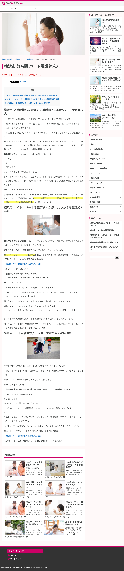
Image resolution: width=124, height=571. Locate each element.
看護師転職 (94, 178)
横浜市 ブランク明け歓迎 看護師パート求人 (74, 504)
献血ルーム (94, 212)
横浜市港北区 (95, 197)
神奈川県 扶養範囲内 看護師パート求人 (34, 484)
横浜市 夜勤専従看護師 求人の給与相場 (104, 248)
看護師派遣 (94, 154)
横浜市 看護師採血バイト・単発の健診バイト (111, 80)
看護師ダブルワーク (97, 159)
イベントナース (96, 183)
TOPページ (14, 8)
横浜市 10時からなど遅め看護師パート (34, 524)
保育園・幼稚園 (96, 163)
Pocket (23, 81)
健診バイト (94, 144)
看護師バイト (95, 207)
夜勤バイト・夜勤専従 (98, 168)
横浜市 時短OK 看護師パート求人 (73, 523)
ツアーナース (95, 173)
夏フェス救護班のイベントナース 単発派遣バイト (111, 41)
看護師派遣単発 (96, 139)
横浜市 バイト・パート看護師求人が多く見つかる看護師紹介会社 (32, 99)
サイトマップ (38, 8)
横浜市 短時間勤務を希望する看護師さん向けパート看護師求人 (31, 95)
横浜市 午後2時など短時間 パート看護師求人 (74, 464)
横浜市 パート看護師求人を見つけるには (23, 264)
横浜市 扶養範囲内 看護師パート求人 (34, 463)
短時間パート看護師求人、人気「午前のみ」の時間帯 (27, 103)
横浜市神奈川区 (95, 202)
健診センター (95, 192)
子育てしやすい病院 (97, 188)
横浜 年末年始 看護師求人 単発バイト (104, 242)
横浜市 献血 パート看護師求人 (74, 483)
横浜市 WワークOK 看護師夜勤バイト (104, 230)
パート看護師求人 (97, 149)
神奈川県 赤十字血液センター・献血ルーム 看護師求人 (104, 236)
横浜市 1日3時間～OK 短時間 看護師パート (34, 504)
